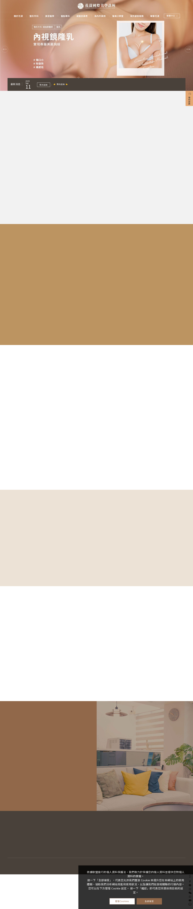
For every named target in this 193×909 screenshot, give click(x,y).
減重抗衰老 (82, 15)
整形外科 (34, 15)
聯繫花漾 (154, 15)
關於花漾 (18, 15)
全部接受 (149, 901)
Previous (5, 49)
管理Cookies (122, 901)
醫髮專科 (65, 15)
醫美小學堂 (118, 15)
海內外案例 (100, 15)
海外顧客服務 (137, 15)
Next (188, 49)
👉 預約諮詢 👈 (61, 84)
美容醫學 (49, 15)
